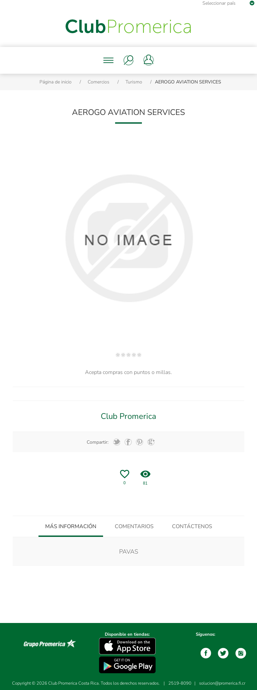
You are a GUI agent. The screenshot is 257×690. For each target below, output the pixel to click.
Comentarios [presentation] (134, 526)
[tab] (70, 526)
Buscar (128, 60)
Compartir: (97, 442)
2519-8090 (179, 683)
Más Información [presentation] (70, 526)
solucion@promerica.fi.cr (222, 683)
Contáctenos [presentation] (192, 526)
